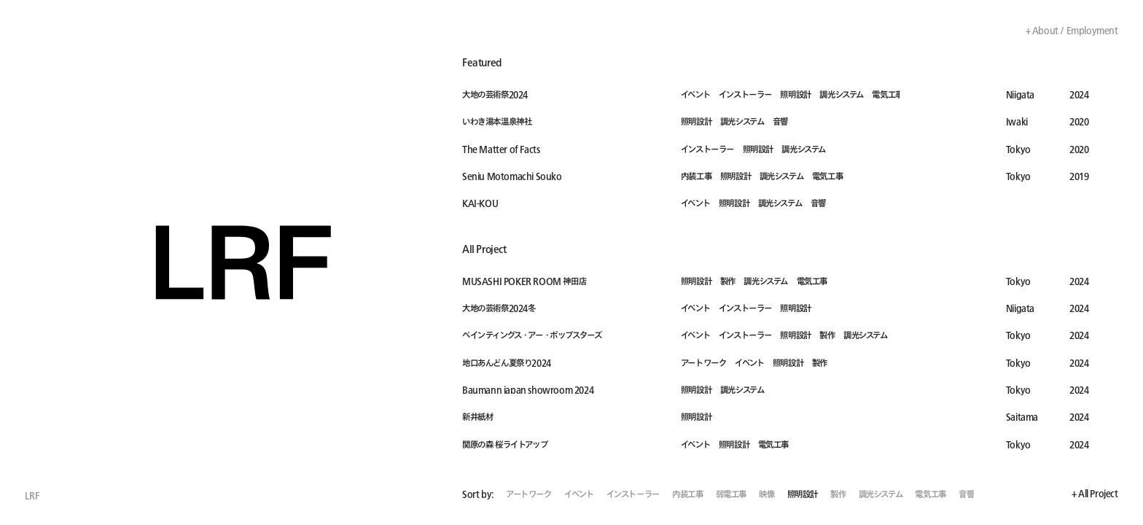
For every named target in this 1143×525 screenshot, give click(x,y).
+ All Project (1095, 494)
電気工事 (930, 494)
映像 (766, 494)
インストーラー (633, 494)
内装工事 (687, 494)
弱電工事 (731, 494)
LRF (32, 495)
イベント (578, 494)
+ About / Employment (1072, 30)
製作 (838, 494)
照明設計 (802, 494)
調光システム (881, 494)
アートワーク (529, 494)
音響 (966, 494)
